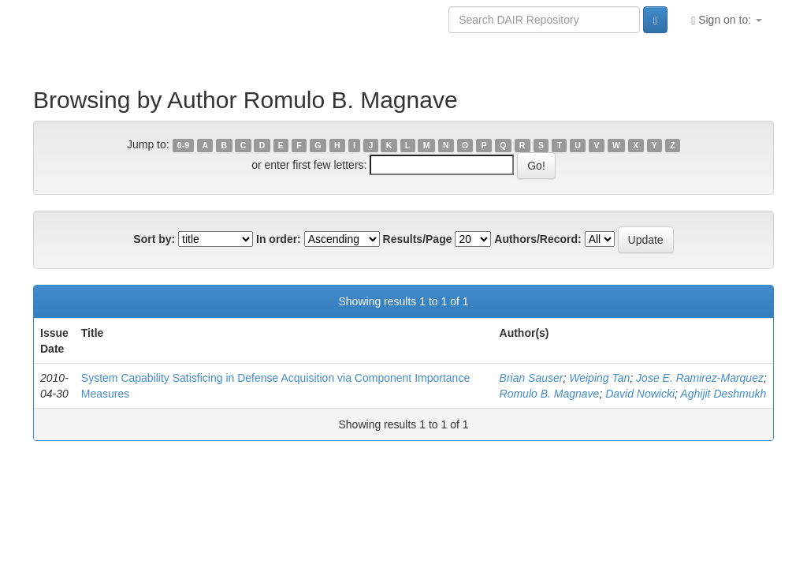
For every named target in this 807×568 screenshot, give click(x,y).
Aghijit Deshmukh (723, 393)
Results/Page (417, 239)
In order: (278, 239)
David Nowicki (640, 393)
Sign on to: (726, 20)
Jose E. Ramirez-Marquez (700, 378)
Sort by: (154, 239)
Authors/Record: (537, 239)
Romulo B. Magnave (550, 393)
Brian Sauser (531, 378)
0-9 (183, 145)
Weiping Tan (599, 378)
